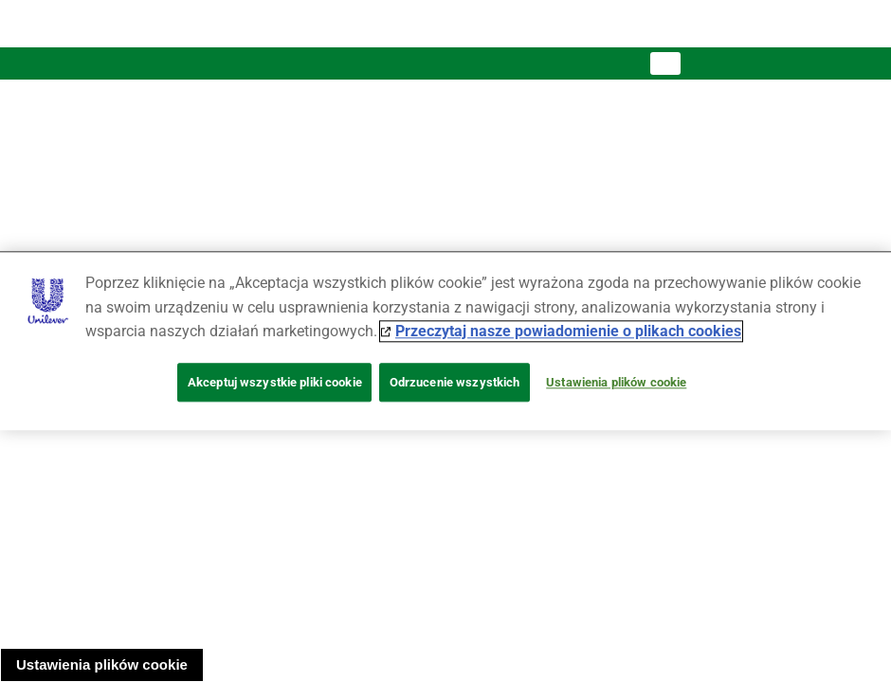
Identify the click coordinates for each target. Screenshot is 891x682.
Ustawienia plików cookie (102, 664)
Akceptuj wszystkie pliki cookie (275, 382)
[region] (445, 340)
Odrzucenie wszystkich (455, 382)
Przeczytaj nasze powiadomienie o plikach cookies (568, 332)
